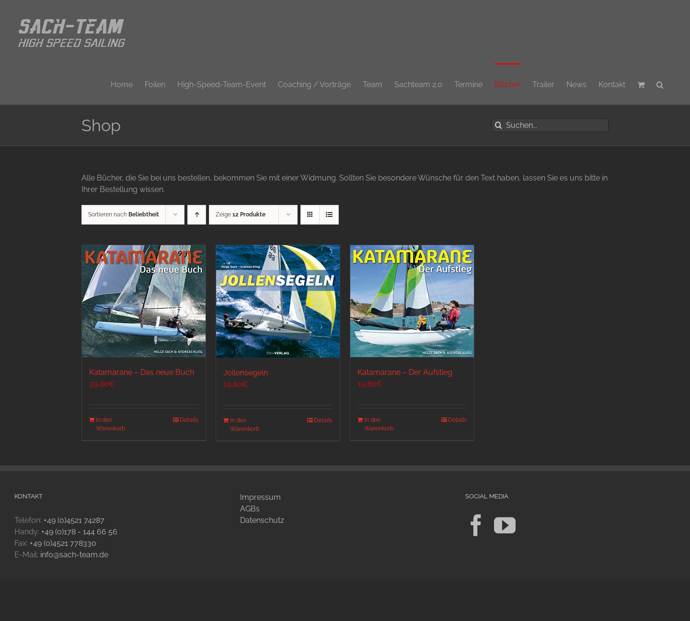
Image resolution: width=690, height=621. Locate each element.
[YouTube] (505, 525)
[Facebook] (476, 525)
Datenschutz (262, 520)
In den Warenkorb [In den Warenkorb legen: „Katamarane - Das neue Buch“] (110, 424)
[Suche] (499, 125)
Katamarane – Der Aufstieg (404, 372)
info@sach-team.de (74, 554)
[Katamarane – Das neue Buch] (144, 301)
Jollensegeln (245, 372)
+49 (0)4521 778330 (63, 543)
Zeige (240, 214)
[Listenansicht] (329, 214)
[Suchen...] (550, 125)
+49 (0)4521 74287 (74, 520)
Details (189, 420)
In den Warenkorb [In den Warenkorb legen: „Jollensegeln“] (244, 424)
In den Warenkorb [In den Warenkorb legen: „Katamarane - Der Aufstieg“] (378, 424)
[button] (660, 83)
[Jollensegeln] (278, 301)
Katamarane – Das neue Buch (141, 372)
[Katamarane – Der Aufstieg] (412, 301)
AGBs (250, 508)
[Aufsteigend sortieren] (196, 215)
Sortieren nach (123, 214)
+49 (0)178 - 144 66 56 (79, 531)
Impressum (260, 497)
